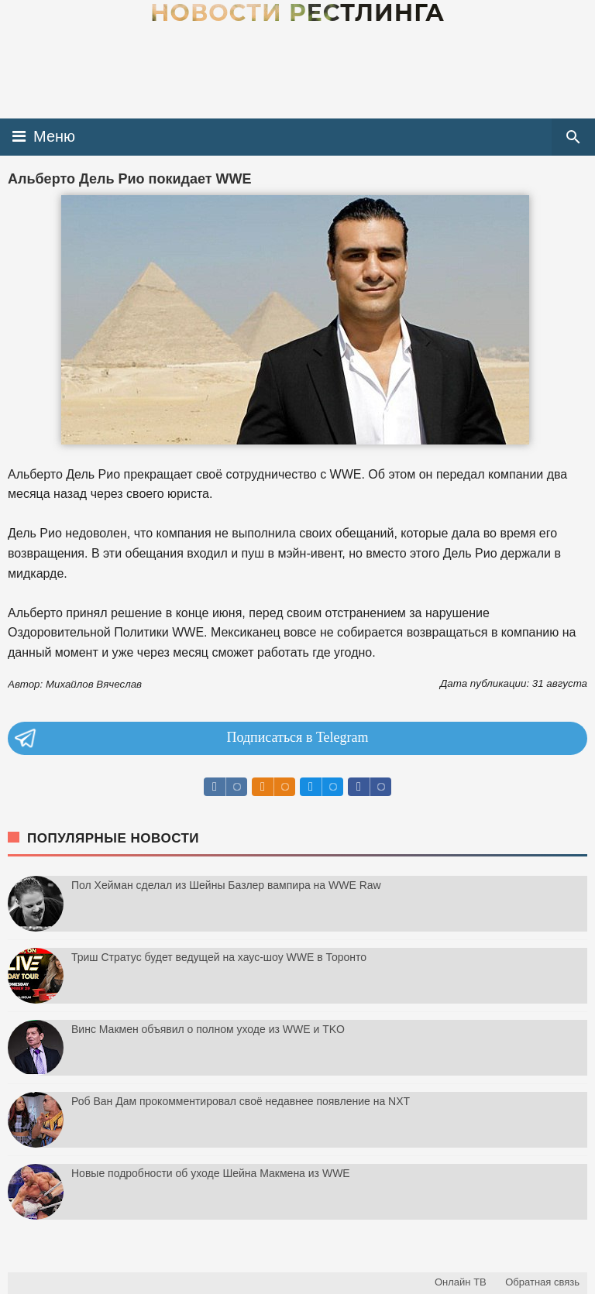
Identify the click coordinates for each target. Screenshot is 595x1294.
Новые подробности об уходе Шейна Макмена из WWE (210, 1173)
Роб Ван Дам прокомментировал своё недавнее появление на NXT (240, 1101)
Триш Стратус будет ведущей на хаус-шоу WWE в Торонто (218, 957)
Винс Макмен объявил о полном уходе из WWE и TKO (208, 1029)
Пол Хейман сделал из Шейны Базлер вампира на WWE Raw (226, 885)
